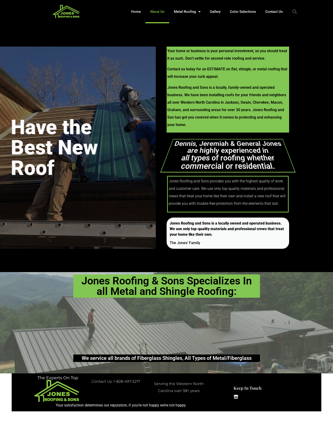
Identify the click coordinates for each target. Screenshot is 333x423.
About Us (157, 12)
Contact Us (274, 12)
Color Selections (243, 12)
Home (136, 12)
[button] (294, 11)
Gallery (215, 12)
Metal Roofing (187, 12)
